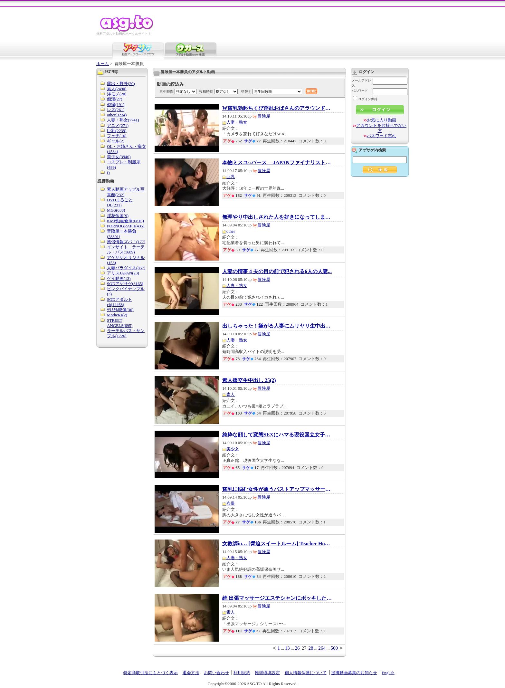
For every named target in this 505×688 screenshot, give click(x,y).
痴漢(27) (114, 99)
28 (311, 648)
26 (297, 648)
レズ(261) (115, 109)
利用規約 (241, 672)
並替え (246, 91)
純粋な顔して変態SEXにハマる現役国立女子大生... (277, 434)
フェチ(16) (117, 135)
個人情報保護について (306, 672)
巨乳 (230, 176)
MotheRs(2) (117, 314)
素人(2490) (117, 88)
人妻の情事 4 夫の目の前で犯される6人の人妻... (277, 271)
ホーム (102, 63)
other (230, 231)
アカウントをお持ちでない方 (381, 128)
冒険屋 (264, 116)
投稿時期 (206, 91)
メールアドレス (361, 83)
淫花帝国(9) (118, 215)
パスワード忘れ (381, 135)
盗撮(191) (115, 104)
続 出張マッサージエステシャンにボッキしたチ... (277, 598)
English (388, 672)
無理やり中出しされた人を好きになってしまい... (277, 217)
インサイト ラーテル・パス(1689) (126, 249)
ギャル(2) (115, 141)
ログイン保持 (365, 99)
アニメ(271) (118, 125)
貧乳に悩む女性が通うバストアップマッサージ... (277, 489)
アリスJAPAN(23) (123, 273)
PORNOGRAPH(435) (125, 226)
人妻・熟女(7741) (123, 120)
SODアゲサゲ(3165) (125, 283)
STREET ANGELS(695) (119, 323)
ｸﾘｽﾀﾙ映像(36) (120, 309)
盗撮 (230, 503)
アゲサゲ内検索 (372, 150)
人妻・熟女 (236, 122)
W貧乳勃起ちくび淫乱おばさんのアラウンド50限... (277, 108)
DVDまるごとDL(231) (120, 202)
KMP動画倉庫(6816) (125, 220)
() (108, 172)
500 (334, 648)
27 (304, 648)
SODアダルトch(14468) (119, 302)
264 (322, 648)
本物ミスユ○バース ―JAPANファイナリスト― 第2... (277, 162)
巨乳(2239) (117, 130)
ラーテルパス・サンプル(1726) (126, 333)
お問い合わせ (216, 672)
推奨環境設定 (267, 672)
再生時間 (166, 91)
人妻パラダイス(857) (126, 267)
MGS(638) (116, 210)
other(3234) (117, 114)
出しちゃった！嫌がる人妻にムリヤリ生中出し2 (277, 326)
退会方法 (191, 672)
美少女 (232, 448)
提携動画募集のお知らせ (354, 672)
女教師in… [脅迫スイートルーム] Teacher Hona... (277, 543)
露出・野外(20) (121, 83)
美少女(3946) (119, 156)
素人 (230, 394)
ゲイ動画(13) (119, 278)
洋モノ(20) (117, 93)
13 (287, 648)
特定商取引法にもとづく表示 (150, 672)
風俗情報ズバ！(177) (126, 241)
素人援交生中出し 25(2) (249, 380)
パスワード (360, 90)
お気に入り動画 (381, 120)
